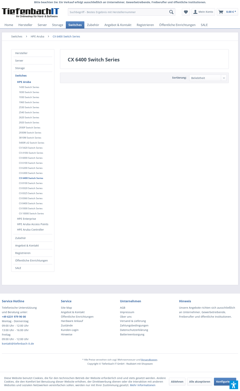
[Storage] (58, 24)
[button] (234, 385)
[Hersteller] (25, 24)
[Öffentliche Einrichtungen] (177, 24)
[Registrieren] (145, 24)
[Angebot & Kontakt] (118, 24)
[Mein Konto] (203, 12)
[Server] (42, 24)
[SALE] (204, 24)
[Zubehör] (93, 24)
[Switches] (75, 24)
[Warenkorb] (227, 12)
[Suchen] (171, 12)
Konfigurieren (225, 381)
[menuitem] (121, 12)
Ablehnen (177, 381)
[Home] (9, 24)
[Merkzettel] (186, 12)
